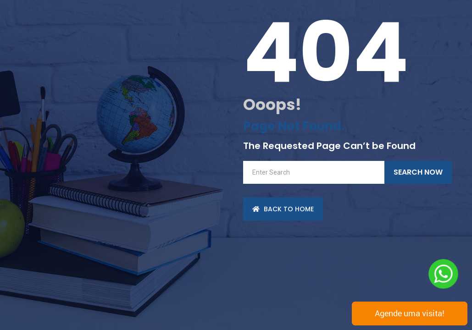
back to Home (283, 209)
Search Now (418, 172)
